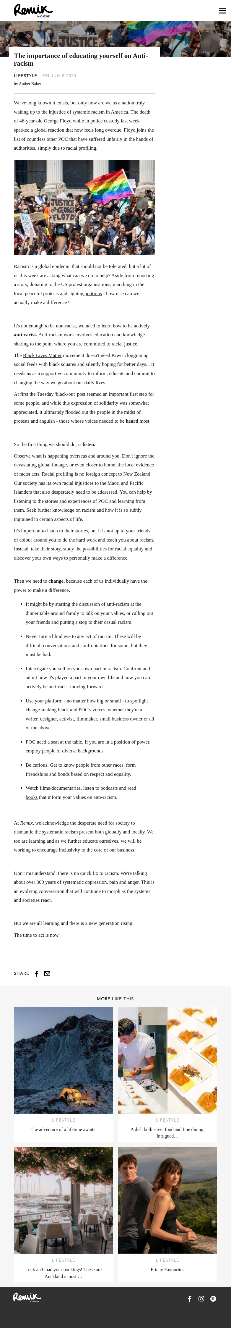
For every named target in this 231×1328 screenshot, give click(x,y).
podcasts (109, 788)
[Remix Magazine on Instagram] (201, 1299)
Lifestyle (25, 75)
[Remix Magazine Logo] (33, 10)
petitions (92, 293)
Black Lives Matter (42, 355)
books (32, 797)
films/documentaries (60, 788)
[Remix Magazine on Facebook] (190, 1299)
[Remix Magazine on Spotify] (213, 1299)
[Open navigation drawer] (222, 10)
